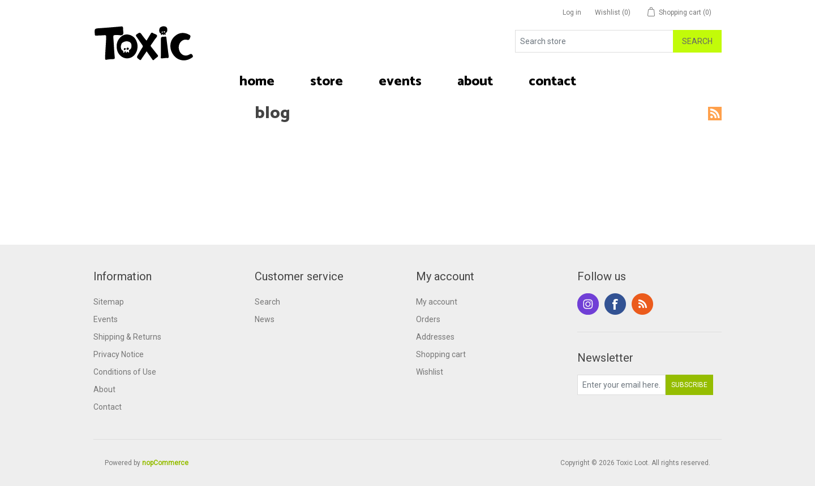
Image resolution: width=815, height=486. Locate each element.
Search (697, 41)
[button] (326, 82)
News (264, 319)
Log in (572, 12)
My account (436, 301)
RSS (715, 113)
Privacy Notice (118, 354)
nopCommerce (165, 463)
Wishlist (429, 371)
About (104, 389)
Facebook (615, 304)
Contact (107, 406)
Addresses (435, 336)
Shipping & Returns (127, 336)
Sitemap (108, 301)
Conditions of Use (124, 371)
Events (105, 319)
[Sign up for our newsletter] (621, 385)
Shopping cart (441, 354)
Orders (428, 319)
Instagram (588, 304)
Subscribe (689, 385)
